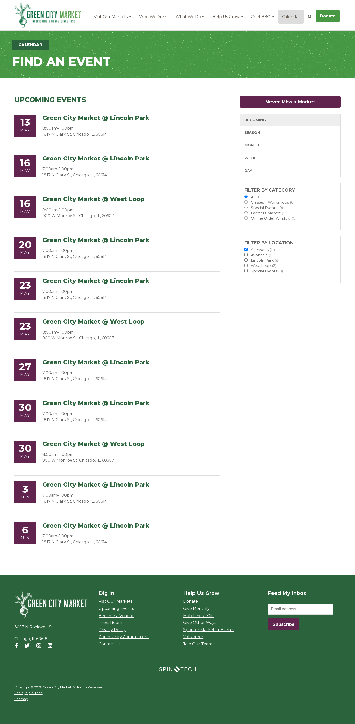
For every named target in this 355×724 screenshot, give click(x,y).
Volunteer (193, 637)
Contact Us (109, 644)
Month (251, 145)
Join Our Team (197, 644)
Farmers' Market (269, 213)
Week (249, 158)
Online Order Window (273, 219)
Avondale (262, 255)
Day (248, 171)
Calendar (291, 16)
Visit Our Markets (112, 16)
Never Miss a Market (303, 102)
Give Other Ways (199, 623)
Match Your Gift (198, 616)
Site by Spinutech (28, 693)
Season (252, 133)
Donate (328, 16)
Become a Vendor (116, 616)
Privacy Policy (112, 630)
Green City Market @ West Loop (93, 199)
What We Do (190, 16)
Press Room (110, 623)
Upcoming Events (116, 609)
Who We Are (153, 16)
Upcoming (255, 120)
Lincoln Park (265, 261)
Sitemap (21, 699)
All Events (263, 250)
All (256, 197)
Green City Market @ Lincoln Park (95, 118)
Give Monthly (196, 609)
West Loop (263, 266)
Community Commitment (124, 637)
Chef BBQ (262, 16)
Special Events (267, 208)
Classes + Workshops (273, 203)
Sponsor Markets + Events (208, 630)
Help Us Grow (227, 16)
